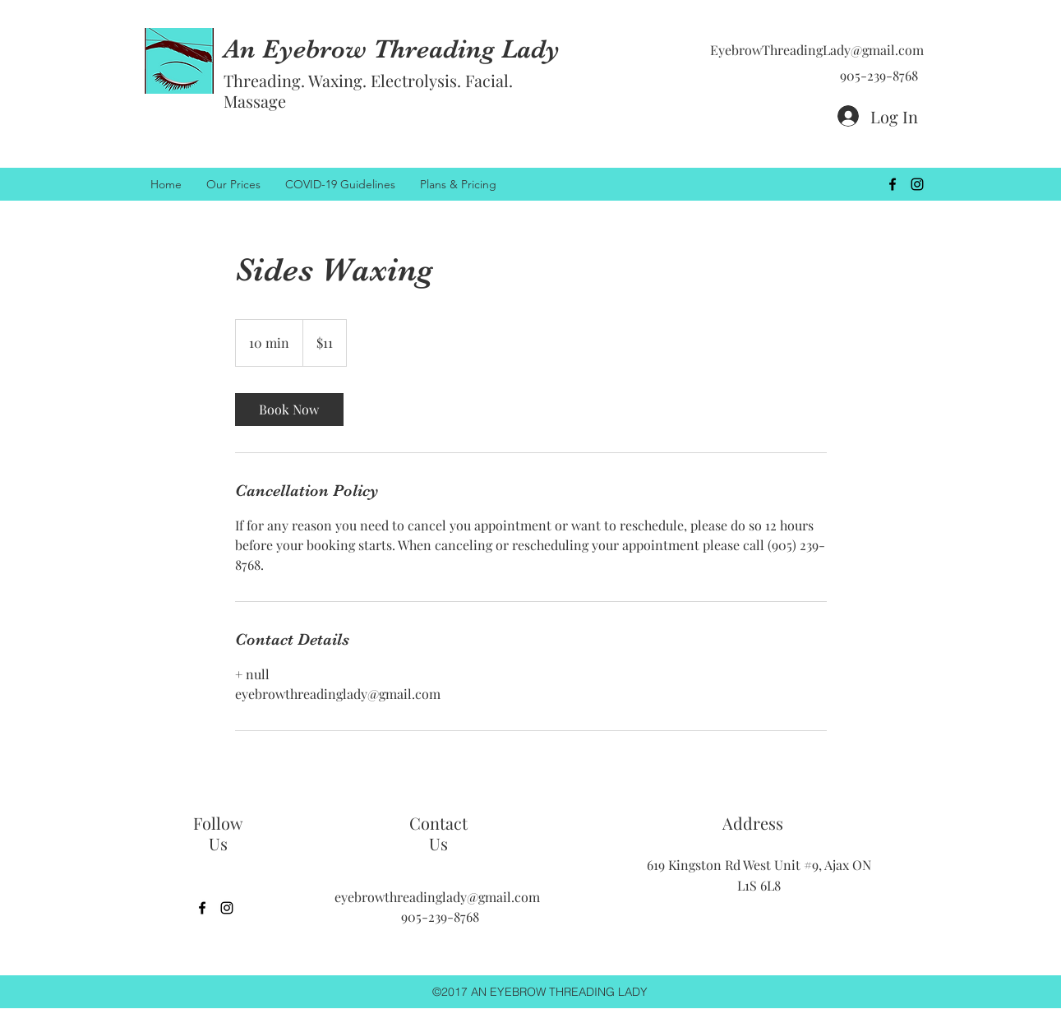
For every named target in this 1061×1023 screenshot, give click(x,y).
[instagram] (917, 184)
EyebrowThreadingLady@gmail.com (817, 49)
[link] (289, 409)
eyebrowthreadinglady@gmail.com (437, 896)
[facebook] (892, 184)
